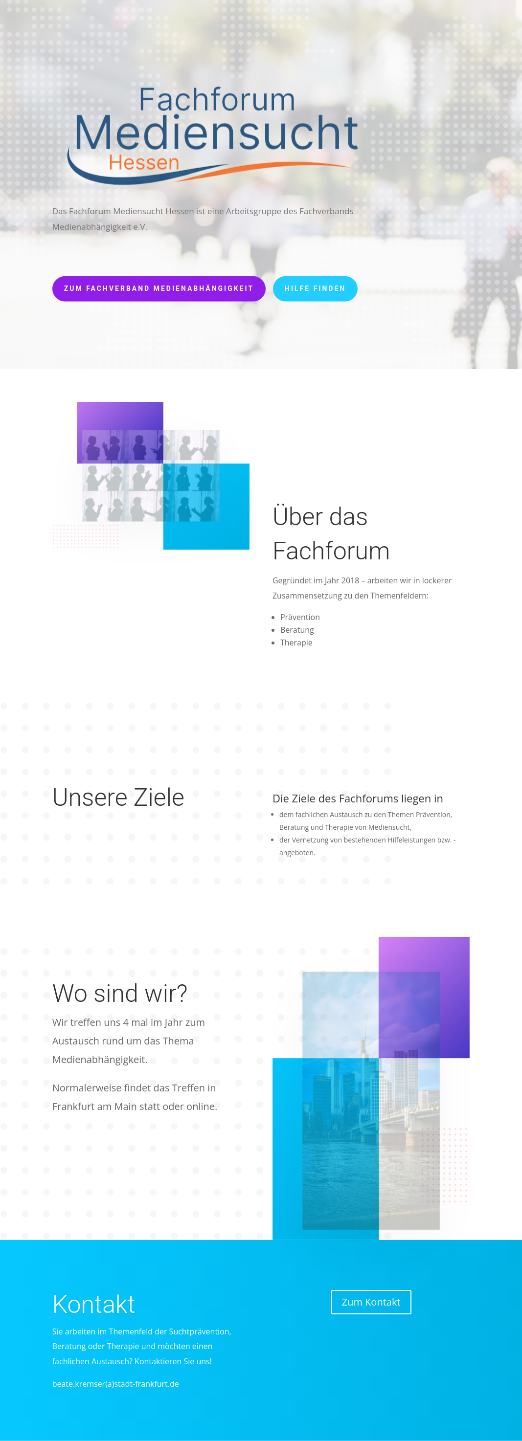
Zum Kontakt (371, 1301)
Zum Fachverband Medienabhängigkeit (159, 285)
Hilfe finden (315, 285)
